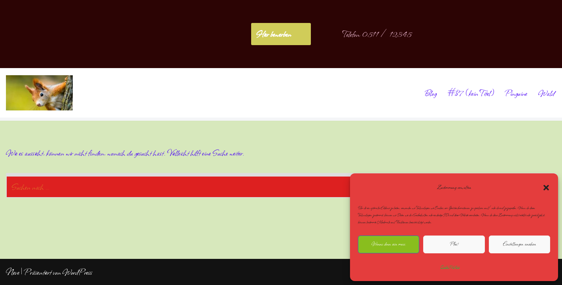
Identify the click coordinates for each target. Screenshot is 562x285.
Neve (12, 272)
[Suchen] (272, 185)
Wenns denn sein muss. (388, 244)
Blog (430, 93)
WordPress (77, 272)
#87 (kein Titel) (471, 93)
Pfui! (454, 244)
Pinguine (516, 93)
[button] (546, 188)
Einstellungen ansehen (519, 244)
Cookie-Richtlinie (450, 267)
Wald (546, 93)
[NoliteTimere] (39, 92)
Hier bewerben (273, 34)
